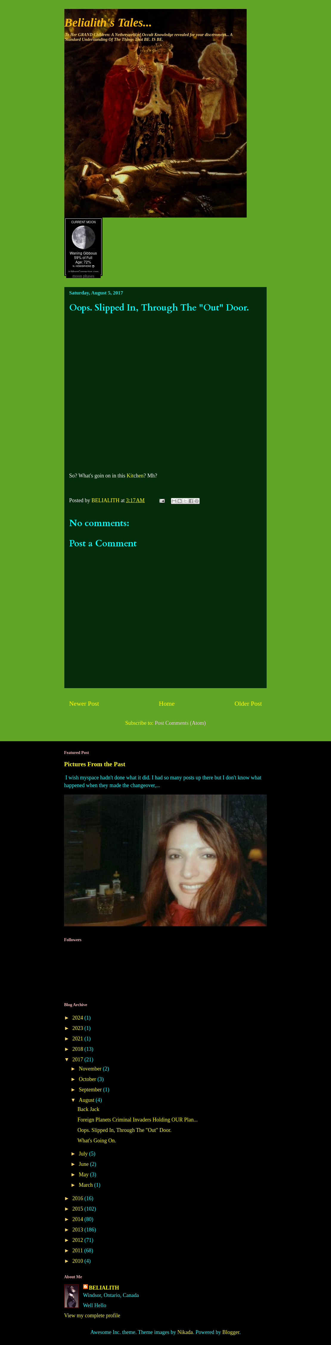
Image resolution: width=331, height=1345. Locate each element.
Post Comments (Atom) (180, 723)
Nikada (185, 1332)
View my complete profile (92, 1315)
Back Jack (88, 1109)
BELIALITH (104, 1288)
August (87, 1100)
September (91, 1090)
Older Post (248, 703)
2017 (78, 1059)
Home (167, 703)
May (84, 1175)
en (141, 476)
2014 (78, 1219)
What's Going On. (96, 1141)
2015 (78, 1209)
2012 (78, 1240)
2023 (78, 1028)
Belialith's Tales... (108, 22)
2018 (78, 1049)
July (84, 1154)
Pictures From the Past (94, 764)
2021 (78, 1039)
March (86, 1185)
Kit (130, 476)
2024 (78, 1018)
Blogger (230, 1332)
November (90, 1069)
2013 (78, 1230)
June (84, 1164)
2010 (78, 1261)
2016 (78, 1198)
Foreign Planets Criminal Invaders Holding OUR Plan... (137, 1120)
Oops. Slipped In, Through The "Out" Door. (124, 1130)
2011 (78, 1251)
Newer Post (84, 703)
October (88, 1079)
